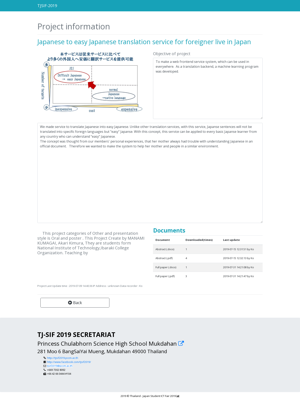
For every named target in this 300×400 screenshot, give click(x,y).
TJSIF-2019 (47, 5)
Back (75, 302)
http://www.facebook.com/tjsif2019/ (69, 362)
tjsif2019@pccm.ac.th (59, 366)
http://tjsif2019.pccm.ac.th (62, 358)
